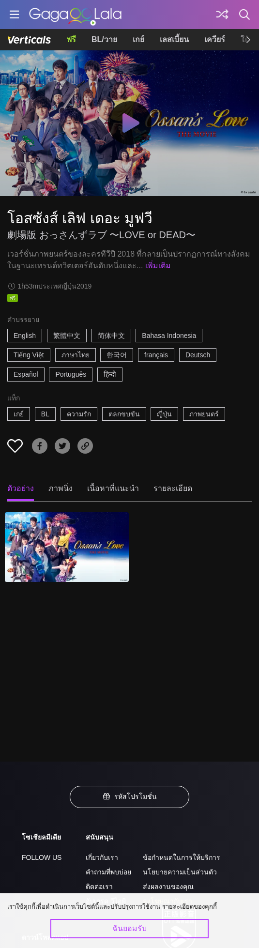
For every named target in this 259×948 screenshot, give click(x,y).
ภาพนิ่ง (60, 488)
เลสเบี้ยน (174, 39)
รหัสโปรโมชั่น (129, 796)
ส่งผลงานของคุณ (168, 886)
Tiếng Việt (29, 355)
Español (26, 374)
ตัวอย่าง (20, 488)
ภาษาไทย (75, 355)
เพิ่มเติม (158, 265)
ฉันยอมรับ (129, 928)
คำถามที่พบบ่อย (108, 872)
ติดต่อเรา (99, 886)
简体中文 (111, 335)
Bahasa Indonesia (169, 335)
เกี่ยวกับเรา (102, 857)
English (25, 335)
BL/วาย (104, 39)
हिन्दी (110, 374)
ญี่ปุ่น (164, 414)
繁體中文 (66, 335)
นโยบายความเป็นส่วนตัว (180, 872)
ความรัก (79, 414)
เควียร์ (214, 39)
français (156, 355)
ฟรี (71, 39)
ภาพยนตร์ (204, 414)
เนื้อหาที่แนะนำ (113, 488)
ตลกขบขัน (124, 414)
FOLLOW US (41, 857)
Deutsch (197, 355)
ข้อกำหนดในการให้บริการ (181, 857)
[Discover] (222, 14)
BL (45, 414)
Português (70, 374)
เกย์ (138, 39)
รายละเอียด (172, 488)
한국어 (117, 355)
